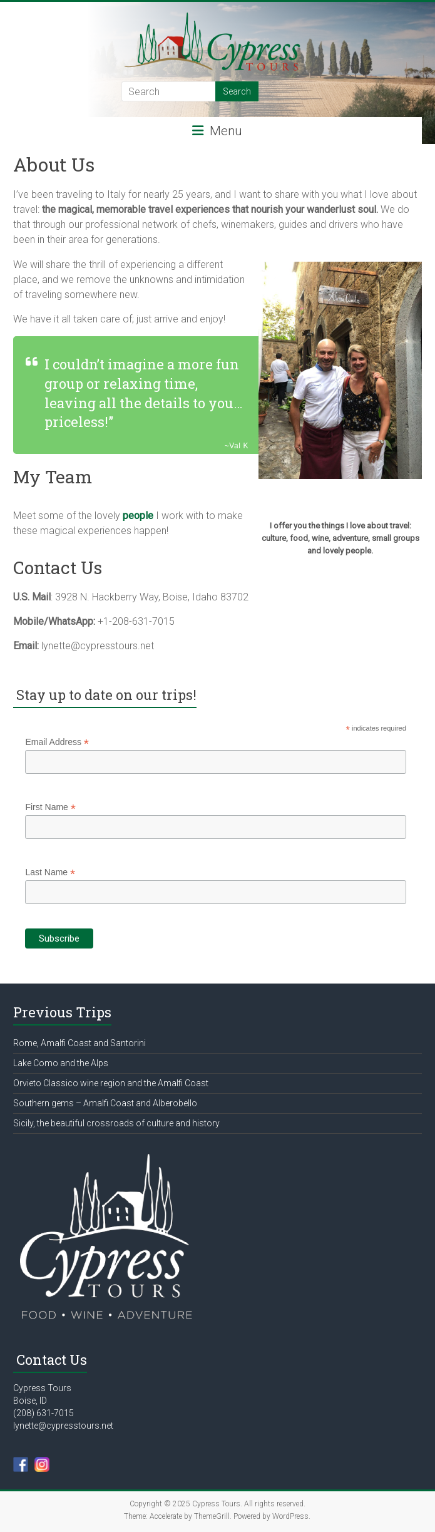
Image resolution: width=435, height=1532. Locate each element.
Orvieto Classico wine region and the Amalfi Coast (110, 1083)
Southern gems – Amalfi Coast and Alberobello (105, 1103)
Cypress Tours (42, 1388)
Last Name (50, 872)
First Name (50, 807)
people (138, 516)
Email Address (57, 742)
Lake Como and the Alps (60, 1063)
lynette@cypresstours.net (63, 1426)
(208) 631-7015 (43, 1413)
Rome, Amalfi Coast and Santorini (79, 1043)
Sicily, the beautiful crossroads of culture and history (116, 1123)
